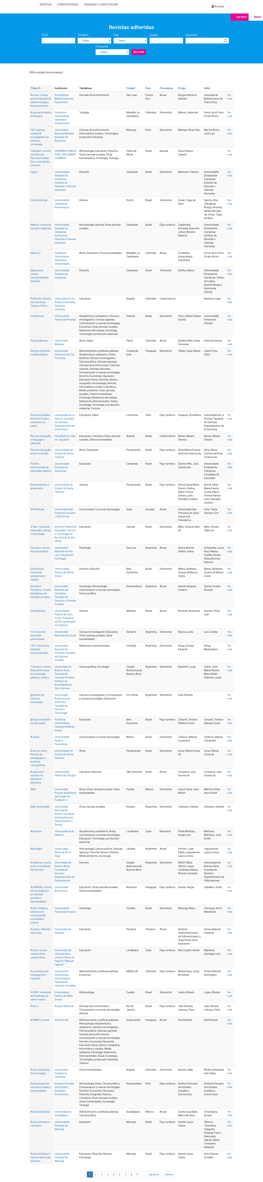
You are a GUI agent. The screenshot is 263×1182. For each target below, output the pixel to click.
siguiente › (154, 1174)
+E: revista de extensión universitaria (38, 635)
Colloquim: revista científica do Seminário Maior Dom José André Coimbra (41, 158)
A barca (35, 737)
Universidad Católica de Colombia (61, 1073)
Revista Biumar (39, 340)
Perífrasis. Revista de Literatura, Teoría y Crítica (41, 302)
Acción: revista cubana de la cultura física (39, 954)
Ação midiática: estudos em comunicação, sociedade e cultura (39, 915)
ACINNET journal (40, 1020)
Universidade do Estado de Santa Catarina (64, 453)
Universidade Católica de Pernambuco (62, 204)
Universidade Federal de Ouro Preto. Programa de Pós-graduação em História (65, 618)
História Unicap (39, 200)
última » (169, 1174)
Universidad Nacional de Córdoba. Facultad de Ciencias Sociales (65, 653)
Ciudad (153, 35)
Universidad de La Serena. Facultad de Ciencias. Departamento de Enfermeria (65, 422)
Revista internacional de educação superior (41, 467)
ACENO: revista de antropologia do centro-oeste (41, 996)
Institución (191, 35)
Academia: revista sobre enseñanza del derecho (41, 866)
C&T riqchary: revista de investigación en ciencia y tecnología (40, 137)
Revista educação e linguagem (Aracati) (41, 440)
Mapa (257, 17)
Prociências (37, 316)
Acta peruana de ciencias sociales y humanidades (41, 1087)
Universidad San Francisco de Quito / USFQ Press (65, 513)
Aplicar (138, 52)
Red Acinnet (61, 1020)
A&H (33, 789)
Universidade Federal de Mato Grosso (64, 996)
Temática (83, 35)
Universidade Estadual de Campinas (62, 274)
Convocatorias (67, 4)
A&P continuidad (40, 806)
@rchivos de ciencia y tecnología (37, 698)
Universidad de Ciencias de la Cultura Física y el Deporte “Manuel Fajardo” (64, 957)
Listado (241, 17)
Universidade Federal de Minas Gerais (64, 572)
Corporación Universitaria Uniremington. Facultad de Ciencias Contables (65, 978)
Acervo (35, 1006)
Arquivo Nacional (64, 1006)
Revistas (46, 4)
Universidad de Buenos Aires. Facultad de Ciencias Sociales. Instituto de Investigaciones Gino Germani (65, 677)
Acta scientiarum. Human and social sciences (41, 1157)
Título (45, 35)
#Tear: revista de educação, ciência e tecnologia (41, 530)
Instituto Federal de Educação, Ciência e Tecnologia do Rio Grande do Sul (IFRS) (65, 534)
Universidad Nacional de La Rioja (63, 852)
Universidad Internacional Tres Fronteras (65, 354)
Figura (34, 171)
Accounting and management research (39, 975)
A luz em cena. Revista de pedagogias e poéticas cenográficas (39, 758)
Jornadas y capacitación (101, 4)
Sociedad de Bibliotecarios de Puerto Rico (64, 99)
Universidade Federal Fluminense (62, 741)
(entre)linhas (38, 610)
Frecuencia (102, 46)
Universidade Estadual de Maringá (62, 1126)
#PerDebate (38, 509)
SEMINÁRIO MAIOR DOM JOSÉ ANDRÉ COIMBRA (65, 154)
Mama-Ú (35, 253)
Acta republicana (40, 1111)
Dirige (182, 88)
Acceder (218, 6)
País (116, 35)
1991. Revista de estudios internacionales (40, 649)
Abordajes (36, 848)
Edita (207, 88)
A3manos (36, 831)
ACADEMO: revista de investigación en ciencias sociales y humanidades (41, 894)
